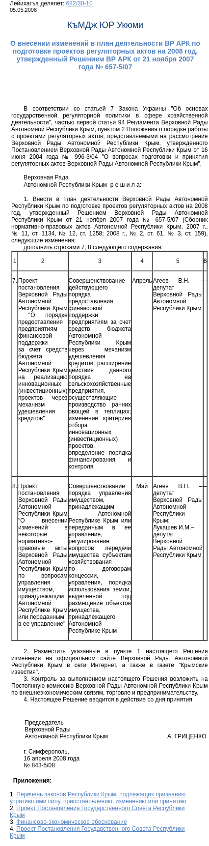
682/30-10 (79, 3)
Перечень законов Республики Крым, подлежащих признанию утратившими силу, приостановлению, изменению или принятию (98, 798)
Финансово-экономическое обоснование (71, 821)
